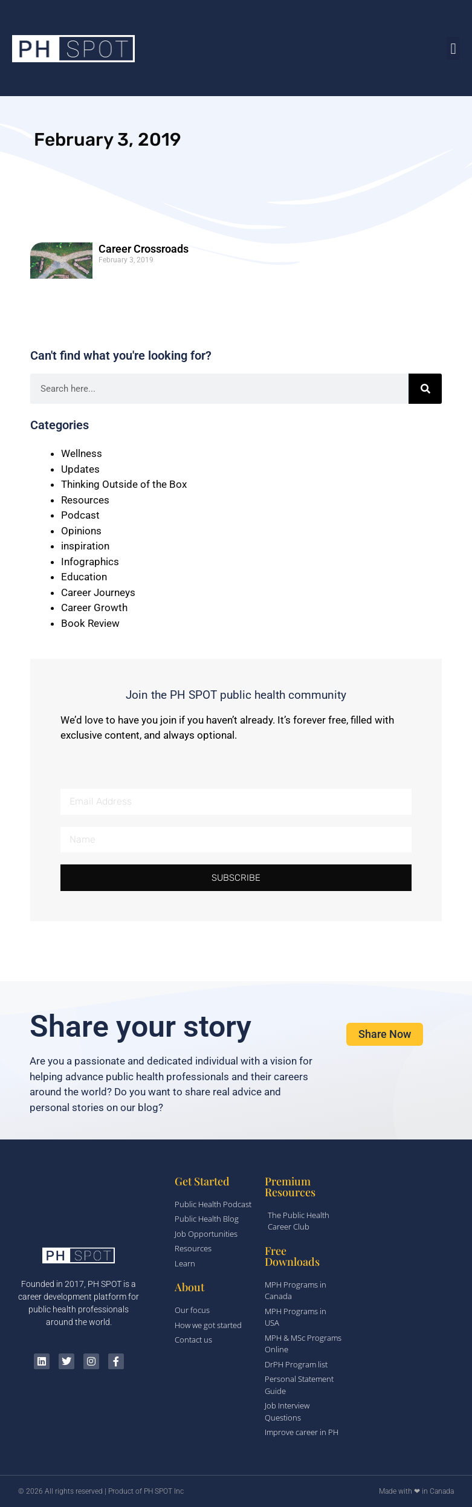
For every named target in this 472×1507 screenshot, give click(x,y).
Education (84, 577)
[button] (453, 48)
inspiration (85, 546)
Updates (80, 469)
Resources (85, 500)
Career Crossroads (144, 248)
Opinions (81, 531)
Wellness (81, 453)
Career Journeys (98, 592)
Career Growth (94, 607)
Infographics (90, 562)
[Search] (425, 389)
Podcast (80, 515)
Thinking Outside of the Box (124, 484)
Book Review (90, 623)
